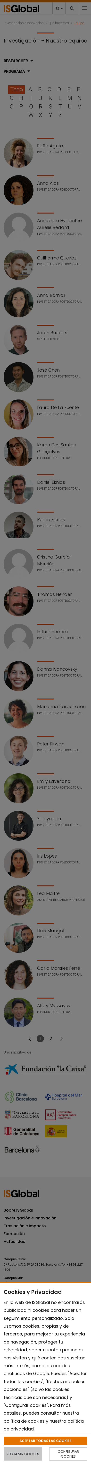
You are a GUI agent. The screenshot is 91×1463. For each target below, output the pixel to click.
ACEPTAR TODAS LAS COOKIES (45, 1440)
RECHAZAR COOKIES (23, 1454)
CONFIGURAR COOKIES (68, 1454)
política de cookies (24, 1421)
